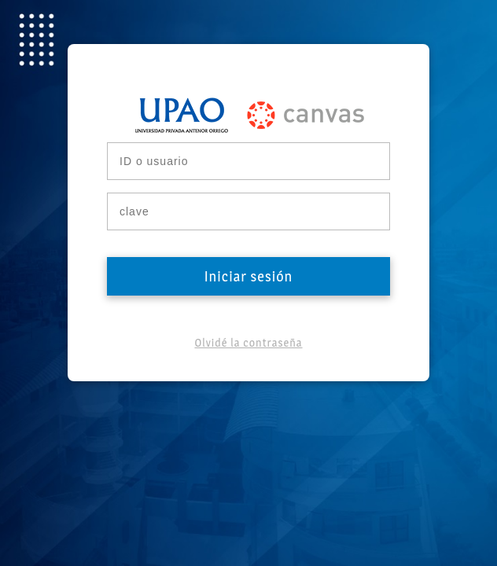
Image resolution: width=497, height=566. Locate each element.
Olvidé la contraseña (248, 342)
